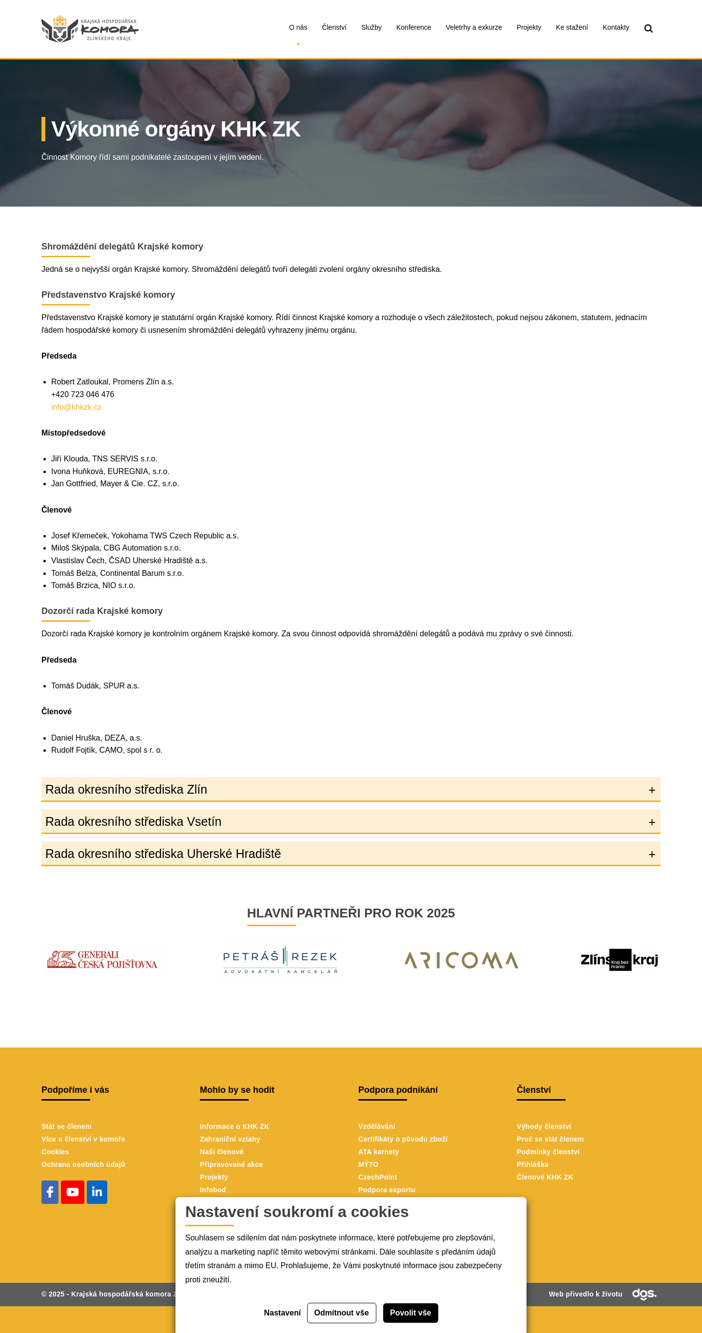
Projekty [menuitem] (529, 27)
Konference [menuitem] (413, 27)
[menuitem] (649, 29)
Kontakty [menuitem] (616, 27)
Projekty (214, 1177)
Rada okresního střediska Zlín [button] (126, 789)
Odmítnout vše (341, 1313)
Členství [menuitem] (334, 27)
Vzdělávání (376, 1126)
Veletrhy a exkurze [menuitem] (474, 27)
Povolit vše (410, 1313)
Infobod (213, 1190)
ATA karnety (378, 1152)
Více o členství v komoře (83, 1139)
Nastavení (282, 1313)
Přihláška (532, 1164)
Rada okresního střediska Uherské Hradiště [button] (163, 853)
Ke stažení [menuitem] (572, 27)
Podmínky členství (548, 1152)
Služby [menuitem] (371, 27)
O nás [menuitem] (298, 27)
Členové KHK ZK (545, 1177)
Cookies (55, 1152)
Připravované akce (231, 1164)
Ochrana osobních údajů (83, 1164)
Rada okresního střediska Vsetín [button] (133, 821)
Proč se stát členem (550, 1139)
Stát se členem (66, 1126)
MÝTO (368, 1164)
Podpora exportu (386, 1190)
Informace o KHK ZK (234, 1126)
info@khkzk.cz (76, 407)
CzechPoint (377, 1177)
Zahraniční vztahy (230, 1139)
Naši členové (222, 1152)
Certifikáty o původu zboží (403, 1139)
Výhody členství (544, 1126)
